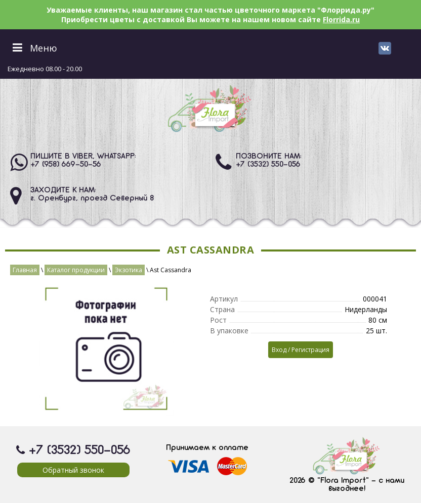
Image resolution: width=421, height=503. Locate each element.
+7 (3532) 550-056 (268, 165)
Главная (25, 270)
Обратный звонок (73, 470)
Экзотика (128, 270)
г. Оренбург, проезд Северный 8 (92, 198)
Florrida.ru (341, 19)
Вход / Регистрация (300, 349)
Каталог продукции (76, 270)
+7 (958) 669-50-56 (65, 165)
